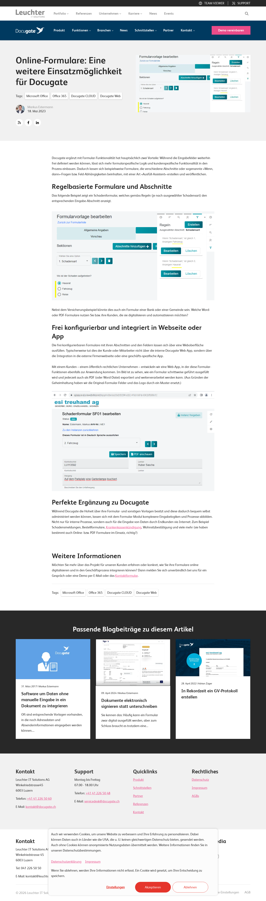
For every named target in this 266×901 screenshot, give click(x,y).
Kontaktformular (126, 575)
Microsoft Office (37, 96)
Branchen (104, 30)
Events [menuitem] (169, 13)
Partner (168, 30)
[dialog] (133, 862)
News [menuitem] (153, 13)
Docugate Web (110, 96)
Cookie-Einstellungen (224, 892)
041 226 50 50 (31, 868)
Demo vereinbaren (231, 30)
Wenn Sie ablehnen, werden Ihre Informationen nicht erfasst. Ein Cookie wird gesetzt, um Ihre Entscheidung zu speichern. (126, 873)
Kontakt (186, 30)
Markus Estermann (40, 107)
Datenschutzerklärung (66, 861)
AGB (247, 892)
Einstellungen (115, 887)
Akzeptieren (153, 887)
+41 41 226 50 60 (39, 798)
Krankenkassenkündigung (123, 527)
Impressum (93, 861)
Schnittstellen (144, 30)
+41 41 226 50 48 (98, 793)
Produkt (59, 30)
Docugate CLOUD (83, 96)
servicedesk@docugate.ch (102, 801)
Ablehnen (190, 887)
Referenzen (140, 804)
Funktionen (80, 30)
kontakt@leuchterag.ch (42, 876)
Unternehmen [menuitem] (108, 13)
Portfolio (60, 13)
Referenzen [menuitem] (84, 13)
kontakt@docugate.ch (41, 807)
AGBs (195, 796)
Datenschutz (200, 779)
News (123, 30)
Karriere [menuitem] (133, 13)
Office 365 (59, 96)
